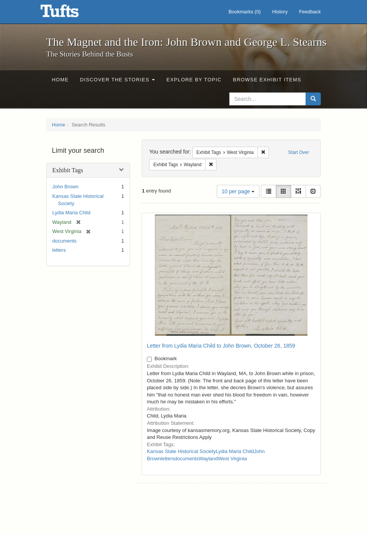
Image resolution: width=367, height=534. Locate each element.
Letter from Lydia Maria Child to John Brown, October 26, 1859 (221, 346)
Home (60, 80)
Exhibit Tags (67, 170)
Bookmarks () (245, 12)
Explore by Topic (193, 80)
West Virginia (232, 458)
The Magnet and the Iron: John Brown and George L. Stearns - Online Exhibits (69, 13)
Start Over (298, 152)
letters (59, 250)
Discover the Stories (117, 80)
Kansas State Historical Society (181, 451)
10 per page (238, 191)
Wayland (208, 458)
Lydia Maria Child (71, 212)
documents (64, 241)
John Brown (65, 186)
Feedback (310, 12)
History (279, 12)
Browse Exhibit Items (267, 80)
